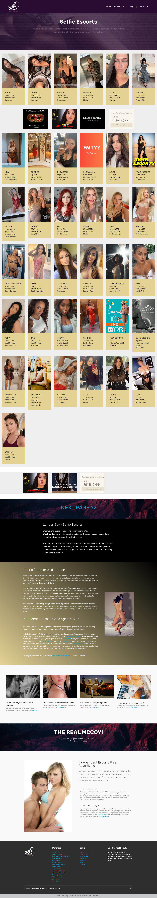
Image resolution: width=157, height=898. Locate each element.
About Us (83, 858)
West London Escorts (58, 864)
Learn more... (35, 710)
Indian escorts (67, 641)
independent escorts (72, 636)
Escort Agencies (57, 875)
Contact (82, 864)
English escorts (46, 641)
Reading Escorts (57, 862)
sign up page (103, 814)
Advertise (83, 860)
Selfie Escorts (120, 6)
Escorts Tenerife (57, 858)
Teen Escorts (56, 881)
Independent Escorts (58, 871)
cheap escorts (79, 644)
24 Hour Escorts (57, 877)
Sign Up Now (105, 816)
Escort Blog (55, 879)
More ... (142, 6)
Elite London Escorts (58, 873)
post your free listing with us (62, 656)
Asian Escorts (56, 866)
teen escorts (66, 639)
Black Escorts (56, 869)
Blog (81, 862)
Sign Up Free (84, 856)
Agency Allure (56, 860)
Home (108, 6)
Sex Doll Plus (56, 852)
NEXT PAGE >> (78, 507)
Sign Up (133, 6)
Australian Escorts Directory (60, 856)
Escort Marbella (57, 854)
